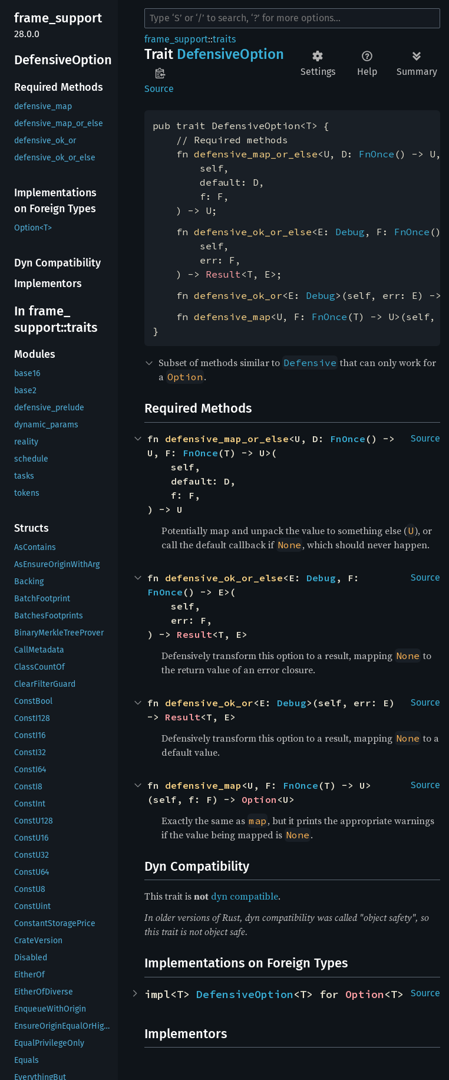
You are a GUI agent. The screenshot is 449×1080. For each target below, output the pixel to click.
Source (159, 88)
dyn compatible (244, 896)
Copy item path (160, 73)
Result (223, 274)
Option (259, 799)
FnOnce (376, 154)
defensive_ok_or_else (253, 232)
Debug (350, 232)
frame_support (176, 39)
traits (224, 39)
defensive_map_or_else (256, 154)
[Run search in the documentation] (292, 18)
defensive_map (232, 316)
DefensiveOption (244, 994)
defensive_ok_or (238, 295)
